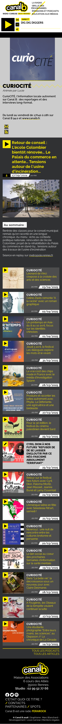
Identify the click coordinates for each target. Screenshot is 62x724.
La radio (37, 2)
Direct (25, 19)
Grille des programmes (38, 6)
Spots (35, 706)
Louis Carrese (34, 720)
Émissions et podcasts (45, 11)
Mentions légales (50, 720)
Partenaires (16, 706)
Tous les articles (46, 653)
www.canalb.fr (31, 118)
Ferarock (39, 711)
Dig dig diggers (32, 22)
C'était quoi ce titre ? (23, 699)
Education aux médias (45, 14)
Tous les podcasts (45, 650)
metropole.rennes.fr (41, 255)
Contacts (16, 703)
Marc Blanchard (50, 717)
